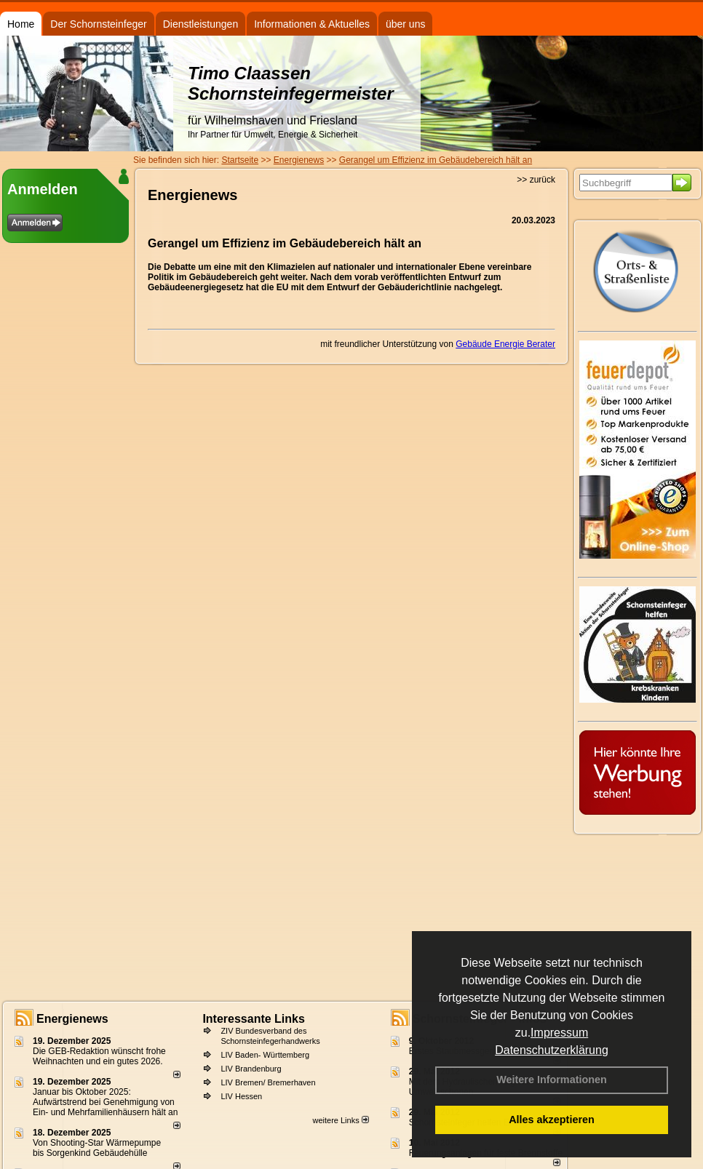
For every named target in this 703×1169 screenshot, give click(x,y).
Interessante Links (253, 1019)
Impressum (559, 1032)
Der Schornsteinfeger (98, 24)
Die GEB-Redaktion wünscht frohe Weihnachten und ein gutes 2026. (99, 1056)
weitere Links (340, 1120)
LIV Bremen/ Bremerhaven (268, 1082)
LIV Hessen (241, 1096)
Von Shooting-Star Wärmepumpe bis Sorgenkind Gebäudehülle (97, 1148)
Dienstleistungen (201, 24)
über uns (405, 24)
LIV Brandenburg (251, 1068)
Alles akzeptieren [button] (552, 1119)
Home (20, 24)
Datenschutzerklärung (551, 1050)
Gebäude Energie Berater (505, 344)
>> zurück (536, 180)
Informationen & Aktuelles (312, 24)
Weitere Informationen (551, 1079)
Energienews (72, 1019)
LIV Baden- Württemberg (265, 1054)
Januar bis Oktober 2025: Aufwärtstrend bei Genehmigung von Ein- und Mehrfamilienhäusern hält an (105, 1102)
